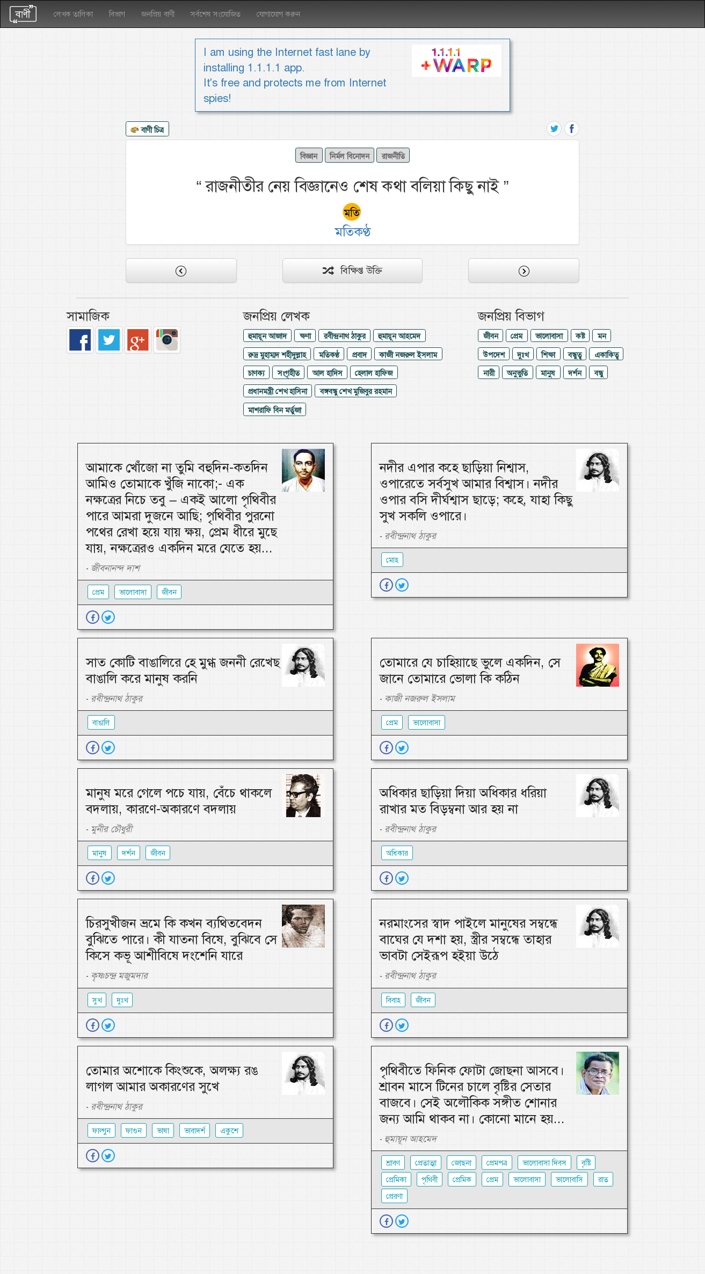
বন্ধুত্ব (575, 355)
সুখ (96, 1000)
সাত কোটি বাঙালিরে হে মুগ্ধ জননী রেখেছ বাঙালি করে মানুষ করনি (183, 670)
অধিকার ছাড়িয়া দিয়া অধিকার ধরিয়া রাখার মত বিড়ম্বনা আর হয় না (463, 801)
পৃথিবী (429, 1179)
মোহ (392, 560)
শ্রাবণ (393, 1163)
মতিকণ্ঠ (329, 355)
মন (602, 336)
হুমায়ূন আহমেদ (399, 336)
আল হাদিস (327, 373)
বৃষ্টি (586, 1163)
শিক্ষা (548, 355)
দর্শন (575, 373)
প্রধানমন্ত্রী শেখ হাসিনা (277, 391)
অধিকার (397, 853)
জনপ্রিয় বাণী (158, 14)
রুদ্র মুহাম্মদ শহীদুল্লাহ (277, 355)
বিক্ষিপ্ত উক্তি (352, 270)
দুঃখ (522, 355)
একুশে (229, 1130)
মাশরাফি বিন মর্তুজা (274, 410)
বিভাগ (117, 14)
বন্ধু (598, 373)
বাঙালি (101, 722)
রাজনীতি (393, 156)
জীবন (490, 336)
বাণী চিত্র (147, 130)
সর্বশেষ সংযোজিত (216, 14)
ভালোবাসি (569, 1179)
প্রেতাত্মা (426, 1163)
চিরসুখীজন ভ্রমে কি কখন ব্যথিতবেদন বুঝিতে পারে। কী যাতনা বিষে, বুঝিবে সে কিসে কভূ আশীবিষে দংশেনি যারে (181, 939)
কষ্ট (580, 336)
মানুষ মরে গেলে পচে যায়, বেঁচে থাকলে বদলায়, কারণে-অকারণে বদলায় (179, 801)
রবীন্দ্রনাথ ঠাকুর (345, 336)
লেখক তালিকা (73, 14)
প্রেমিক (462, 1179)
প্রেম (516, 336)
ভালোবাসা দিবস (544, 1163)
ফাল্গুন (101, 1130)
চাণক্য (256, 373)
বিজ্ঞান (308, 156)
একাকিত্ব (606, 355)
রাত (603, 1179)
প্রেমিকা (396, 1179)
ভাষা (163, 1130)
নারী (489, 373)
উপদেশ (494, 355)
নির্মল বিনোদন (349, 156)
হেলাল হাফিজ (374, 373)
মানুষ (548, 373)
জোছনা (461, 1163)
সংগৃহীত (289, 373)
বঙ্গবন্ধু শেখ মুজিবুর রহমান (356, 391)
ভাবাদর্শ (194, 1130)
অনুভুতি (517, 373)
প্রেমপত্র (496, 1163)
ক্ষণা (305, 336)
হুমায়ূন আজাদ (267, 336)
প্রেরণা (394, 1196)
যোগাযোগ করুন (278, 14)
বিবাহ (393, 1000)
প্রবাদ (359, 355)
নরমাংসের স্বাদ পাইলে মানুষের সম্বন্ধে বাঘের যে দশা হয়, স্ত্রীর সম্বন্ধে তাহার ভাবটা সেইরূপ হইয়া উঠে (469, 939)
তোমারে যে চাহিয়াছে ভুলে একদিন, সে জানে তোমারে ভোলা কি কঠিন (470, 670)
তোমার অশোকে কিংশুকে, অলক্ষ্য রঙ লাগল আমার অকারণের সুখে (172, 1078)
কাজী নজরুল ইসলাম (408, 355)
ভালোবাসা (549, 336)
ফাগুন (134, 1130)
